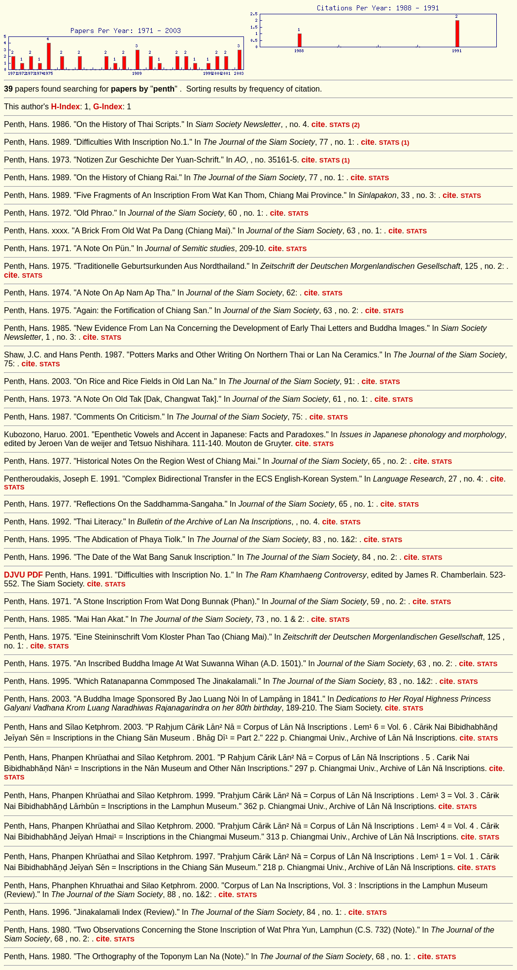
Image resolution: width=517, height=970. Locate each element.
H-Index (65, 106)
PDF (35, 575)
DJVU (14, 575)
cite (318, 124)
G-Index (108, 106)
